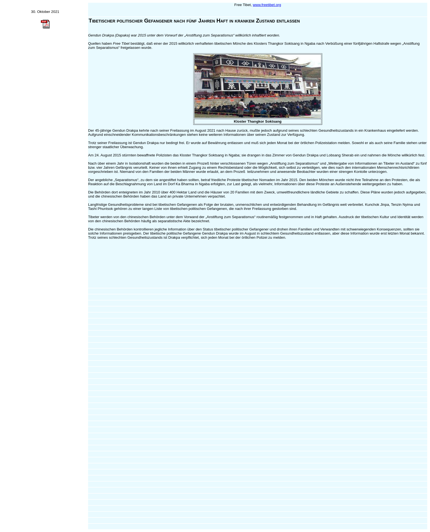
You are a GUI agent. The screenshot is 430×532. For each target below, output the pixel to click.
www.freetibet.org (267, 5)
